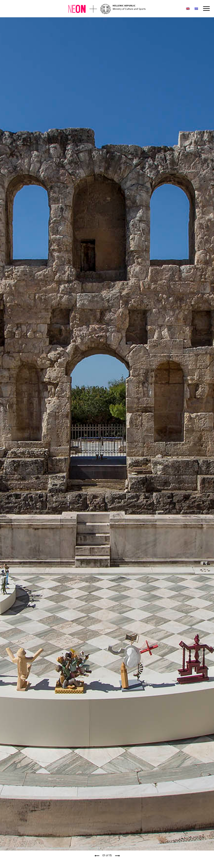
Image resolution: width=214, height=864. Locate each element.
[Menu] (205, 8)
